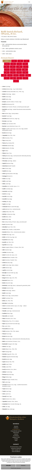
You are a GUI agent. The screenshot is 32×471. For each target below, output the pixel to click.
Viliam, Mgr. (7, 313)
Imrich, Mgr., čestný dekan (10, 295)
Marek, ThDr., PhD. (8, 361)
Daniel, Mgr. (6, 96)
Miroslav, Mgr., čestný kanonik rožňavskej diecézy (16, 155)
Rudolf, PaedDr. (8, 165)
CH (19, 66)
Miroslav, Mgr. (7, 262)
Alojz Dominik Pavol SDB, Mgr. (11, 323)
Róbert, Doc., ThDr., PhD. (9, 349)
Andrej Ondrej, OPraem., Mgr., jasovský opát (14, 221)
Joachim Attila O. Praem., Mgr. (12, 101)
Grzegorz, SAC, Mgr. (9, 344)
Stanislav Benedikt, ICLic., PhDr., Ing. (13, 91)
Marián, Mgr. (7, 239)
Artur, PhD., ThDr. (8, 135)
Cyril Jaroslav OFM (9, 123)
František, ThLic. (7, 298)
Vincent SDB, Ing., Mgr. (10, 272)
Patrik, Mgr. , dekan (8, 94)
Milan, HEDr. (6, 216)
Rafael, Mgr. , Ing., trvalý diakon (12, 89)
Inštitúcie (16, 427)
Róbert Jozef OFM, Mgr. (10, 206)
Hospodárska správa (16, 431)
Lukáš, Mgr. (6, 382)
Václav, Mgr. (6, 168)
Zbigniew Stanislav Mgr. (10, 356)
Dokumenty (16, 432)
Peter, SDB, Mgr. (8, 409)
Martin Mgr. (7, 132)
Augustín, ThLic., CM (9, 354)
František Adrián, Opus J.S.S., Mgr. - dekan (14, 305)
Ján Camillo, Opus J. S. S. (10, 186)
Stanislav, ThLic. (7, 138)
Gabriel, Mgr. (8, 145)
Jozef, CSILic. (7, 364)
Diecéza (16, 426)
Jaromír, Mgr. (7, 270)
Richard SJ (7, 176)
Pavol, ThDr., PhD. (9, 227)
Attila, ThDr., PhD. (8, 211)
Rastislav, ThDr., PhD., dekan (10, 331)
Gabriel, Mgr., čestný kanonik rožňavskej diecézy (16, 338)
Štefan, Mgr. (6, 99)
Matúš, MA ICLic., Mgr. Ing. (10, 118)
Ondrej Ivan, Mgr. (8, 214)
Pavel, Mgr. (7, 116)
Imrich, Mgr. (7, 196)
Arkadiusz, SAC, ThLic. (9, 318)
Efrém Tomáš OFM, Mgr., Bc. (11, 404)
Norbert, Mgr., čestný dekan (10, 113)
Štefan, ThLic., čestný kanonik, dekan (13, 232)
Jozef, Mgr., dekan (9, 160)
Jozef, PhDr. (6, 366)
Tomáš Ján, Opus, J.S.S (9, 255)
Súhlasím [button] (8, 467)
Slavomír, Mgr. (7, 283)
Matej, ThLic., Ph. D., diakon (10, 321)
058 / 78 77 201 (16, 455)
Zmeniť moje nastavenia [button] (16, 469)
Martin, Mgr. (6, 219)
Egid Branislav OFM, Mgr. (10, 173)
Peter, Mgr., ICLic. (8, 234)
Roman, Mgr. (7, 244)
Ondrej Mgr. (7, 303)
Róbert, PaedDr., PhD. (9, 257)
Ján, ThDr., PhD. (8, 242)
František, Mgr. (7, 188)
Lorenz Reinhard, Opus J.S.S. (11, 126)
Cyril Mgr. (6, 86)
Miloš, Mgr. (6, 171)
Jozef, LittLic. (6, 326)
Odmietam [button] (23, 467)
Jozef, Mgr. (7, 121)
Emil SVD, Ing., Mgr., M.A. (9, 237)
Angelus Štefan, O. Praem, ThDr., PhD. (13, 247)
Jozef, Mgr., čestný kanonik (11, 310)
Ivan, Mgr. (6, 178)
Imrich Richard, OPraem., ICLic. (11, 341)
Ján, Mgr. (6, 193)
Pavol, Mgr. (7, 199)
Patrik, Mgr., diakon (8, 290)
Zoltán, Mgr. (7, 308)
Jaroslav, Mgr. (8, 252)
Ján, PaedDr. (7, 316)
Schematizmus (16, 429)
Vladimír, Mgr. (7, 249)
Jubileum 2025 (16, 437)
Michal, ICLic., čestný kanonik (11, 209)
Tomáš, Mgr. (6, 275)
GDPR (16, 440)
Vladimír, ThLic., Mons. (10, 401)
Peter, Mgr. (7, 396)
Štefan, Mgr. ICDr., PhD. (9, 277)
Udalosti (16, 434)
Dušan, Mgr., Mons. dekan (10, 265)
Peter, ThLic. (7, 153)
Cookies (16, 438)
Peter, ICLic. (7, 280)
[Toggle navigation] (29, 2)
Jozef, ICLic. (6, 393)
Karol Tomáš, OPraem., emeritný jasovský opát (15, 106)
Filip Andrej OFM (8, 143)
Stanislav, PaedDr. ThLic (9, 260)
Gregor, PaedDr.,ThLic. (10, 379)
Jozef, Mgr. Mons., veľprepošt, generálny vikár (16, 285)
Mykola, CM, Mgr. (8, 148)
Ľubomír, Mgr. (7, 288)
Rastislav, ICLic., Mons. (9, 369)
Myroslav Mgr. (8, 374)
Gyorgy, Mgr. (7, 351)
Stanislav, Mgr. (7, 224)
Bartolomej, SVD (8, 104)
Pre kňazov (16, 435)
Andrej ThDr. (6, 140)
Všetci (6, 61)
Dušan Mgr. (6, 293)
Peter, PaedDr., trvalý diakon (11, 229)
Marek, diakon (7, 158)
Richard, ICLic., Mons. (9, 399)
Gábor (5, 150)
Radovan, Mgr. (7, 163)
